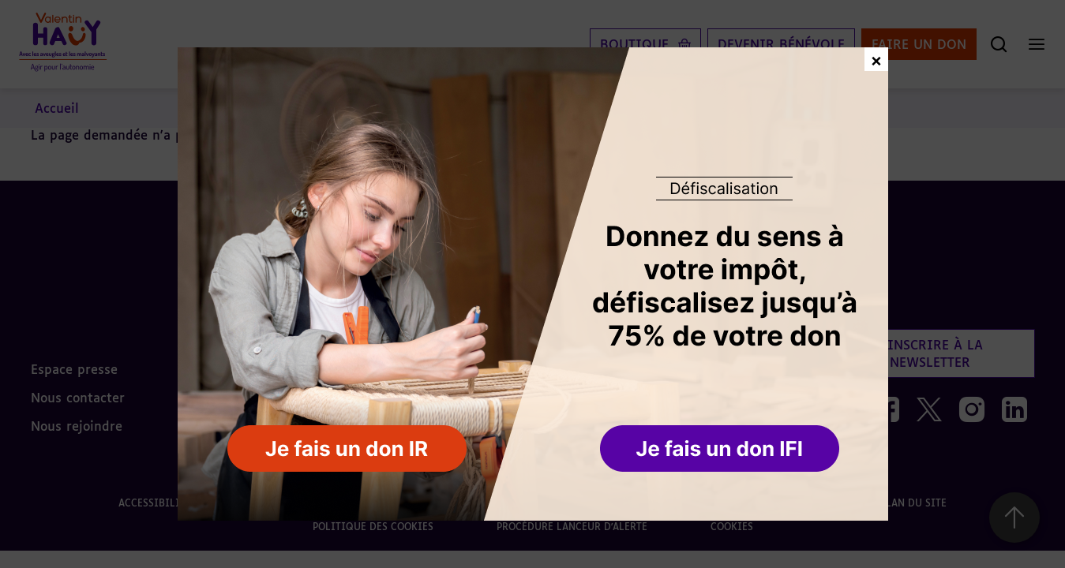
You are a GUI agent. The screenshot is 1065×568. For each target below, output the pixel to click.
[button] (721, 449)
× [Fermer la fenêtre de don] (876, 58)
